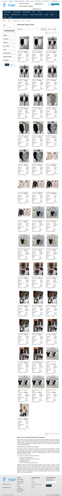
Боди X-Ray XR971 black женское (23, 220)
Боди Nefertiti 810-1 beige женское (37, 135)
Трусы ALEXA (25, 14)
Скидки (52, 14)
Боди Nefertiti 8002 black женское (37, 107)
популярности (27, 29)
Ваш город (37, 1)
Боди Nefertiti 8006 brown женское (23, 79)
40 (55, 29)
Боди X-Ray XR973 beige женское (37, 192)
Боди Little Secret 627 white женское (38, 220)
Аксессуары (6, 14)
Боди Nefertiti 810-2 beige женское (51, 107)
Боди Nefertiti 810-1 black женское (23, 135)
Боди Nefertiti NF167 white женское (52, 333)
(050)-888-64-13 (37, 9)
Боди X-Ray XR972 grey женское (51, 192)
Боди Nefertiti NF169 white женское (24, 333)
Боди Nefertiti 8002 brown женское (23, 107)
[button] (32, 1)
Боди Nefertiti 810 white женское (51, 135)
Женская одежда (20, 479)
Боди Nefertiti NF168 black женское (38, 333)
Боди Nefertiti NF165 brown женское (38, 361)
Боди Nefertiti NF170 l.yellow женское (52, 305)
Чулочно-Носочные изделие (36, 14)
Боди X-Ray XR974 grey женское (23, 192)
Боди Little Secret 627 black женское (38, 248)
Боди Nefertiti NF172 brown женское (24, 305)
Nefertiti (27, 55)
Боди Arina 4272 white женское (23, 418)
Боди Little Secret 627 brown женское (24, 248)
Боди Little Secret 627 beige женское (52, 248)
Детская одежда (20, 482)
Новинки (46, 14)
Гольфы (18, 486)
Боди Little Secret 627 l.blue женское (52, 220)
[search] (47, 11)
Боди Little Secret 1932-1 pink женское (23, 391)
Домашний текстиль (15, 14)
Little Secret (41, 224)
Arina (27, 422)
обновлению (43, 29)
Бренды (10, 17)
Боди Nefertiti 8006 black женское (37, 79)
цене (38, 29)
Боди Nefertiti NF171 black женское (38, 305)
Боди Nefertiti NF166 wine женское (23, 361)
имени (33, 29)
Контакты (27, 1)
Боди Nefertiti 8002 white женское (51, 79)
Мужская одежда (20, 481)
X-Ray (55, 168)
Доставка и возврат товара (19, 1)
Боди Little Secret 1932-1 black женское (51, 391)
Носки (18, 484)
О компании (11, 1)
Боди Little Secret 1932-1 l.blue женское (37, 391)
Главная (5, 1)
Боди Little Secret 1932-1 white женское (51, 362)
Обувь (5, 17)
